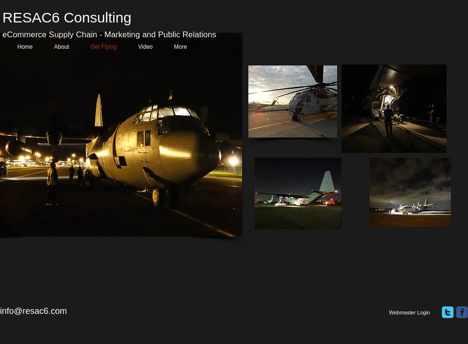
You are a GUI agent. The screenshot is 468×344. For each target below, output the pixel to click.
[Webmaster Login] (409, 313)
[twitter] (448, 312)
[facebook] (462, 312)
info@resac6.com (33, 311)
